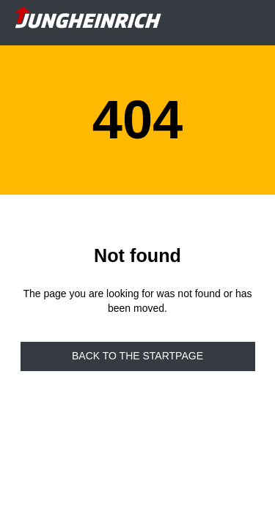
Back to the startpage (137, 356)
